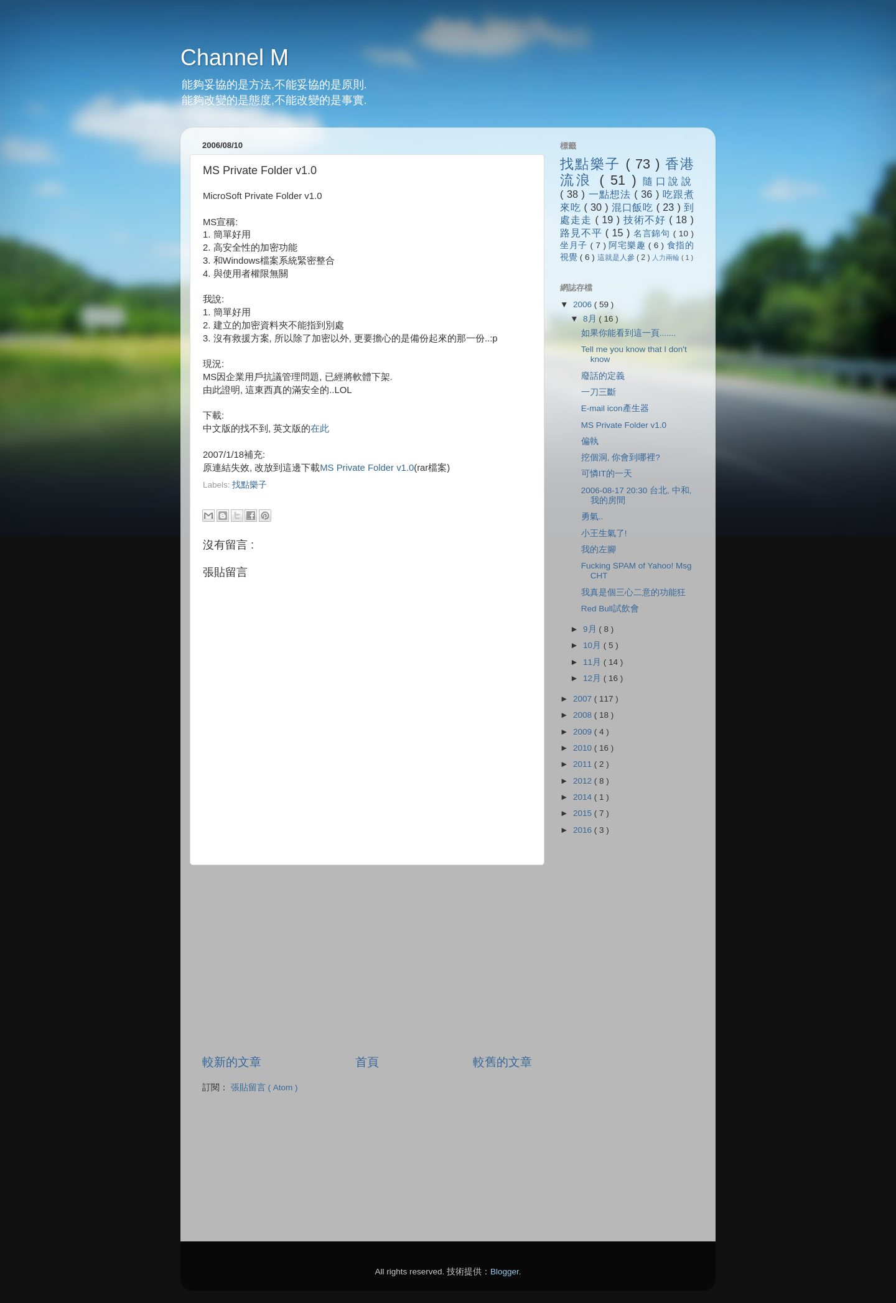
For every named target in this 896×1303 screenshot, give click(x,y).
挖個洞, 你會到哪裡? (620, 457)
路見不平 (582, 232)
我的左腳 (598, 549)
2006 (583, 304)
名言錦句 (653, 233)
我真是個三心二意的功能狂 (633, 592)
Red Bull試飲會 (610, 608)
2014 (583, 797)
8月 (591, 318)
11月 (593, 662)
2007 (583, 698)
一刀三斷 (598, 392)
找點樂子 (249, 484)
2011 (583, 764)
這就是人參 (617, 257)
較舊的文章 (502, 1062)
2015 (583, 813)
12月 (593, 678)
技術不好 (646, 219)
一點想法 (612, 194)
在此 (319, 429)
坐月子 (575, 245)
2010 (583, 748)
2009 (583, 731)
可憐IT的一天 (606, 473)
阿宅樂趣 (628, 245)
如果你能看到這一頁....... (628, 333)
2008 (583, 715)
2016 (583, 830)
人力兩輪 (666, 257)
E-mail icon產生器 (615, 408)
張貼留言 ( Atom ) (264, 1087)
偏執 (590, 441)
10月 (593, 645)
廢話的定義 (603, 376)
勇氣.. (592, 516)
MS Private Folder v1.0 (367, 468)
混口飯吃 (634, 207)
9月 (591, 629)
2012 (583, 781)
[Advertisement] (348, 496)
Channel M (234, 57)
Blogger (504, 1271)
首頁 (367, 1062)
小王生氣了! (604, 533)
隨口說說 (668, 181)
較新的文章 (231, 1062)
